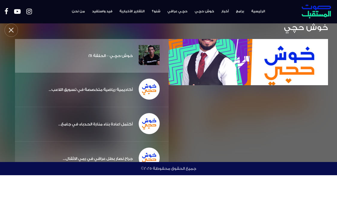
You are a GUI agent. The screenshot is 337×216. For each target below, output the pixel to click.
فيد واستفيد (102, 11)
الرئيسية (258, 11)
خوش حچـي (204, 11)
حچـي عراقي (177, 11)
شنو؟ (156, 11)
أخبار (225, 11)
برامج (240, 11)
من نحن (78, 11)
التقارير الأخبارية (132, 11)
